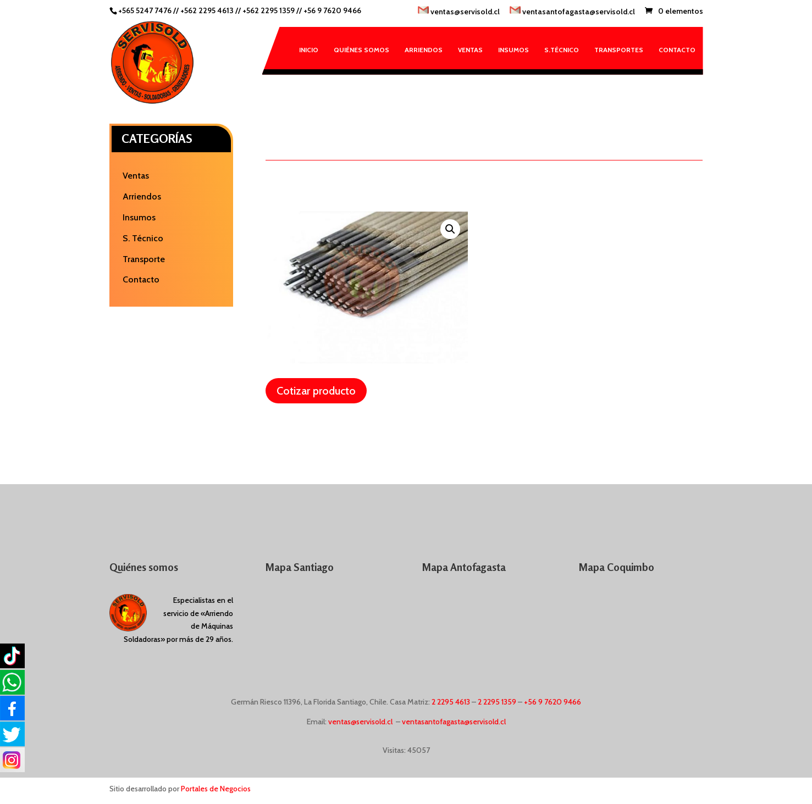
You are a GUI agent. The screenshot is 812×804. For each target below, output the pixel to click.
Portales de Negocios (216, 789)
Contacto (677, 50)
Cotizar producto (316, 390)
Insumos (513, 50)
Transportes (618, 50)
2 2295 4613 (451, 702)
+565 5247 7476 (145, 10)
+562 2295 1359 (268, 10)
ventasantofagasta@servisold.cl (572, 11)
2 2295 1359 (497, 702)
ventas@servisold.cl (459, 11)
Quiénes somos (361, 50)
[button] (450, 229)
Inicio (308, 50)
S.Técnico (561, 50)
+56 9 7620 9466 (332, 10)
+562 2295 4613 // (211, 10)
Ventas (470, 50)
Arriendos (424, 50)
